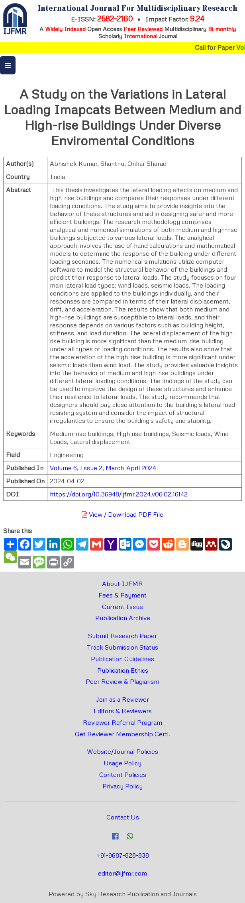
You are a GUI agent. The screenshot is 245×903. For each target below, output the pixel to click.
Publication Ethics (122, 670)
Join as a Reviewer (122, 699)
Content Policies (122, 774)
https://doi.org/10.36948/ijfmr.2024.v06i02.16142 (119, 494)
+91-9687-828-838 (122, 855)
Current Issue (122, 607)
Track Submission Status (122, 647)
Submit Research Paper (122, 636)
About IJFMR (122, 584)
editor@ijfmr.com (122, 873)
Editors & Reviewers (123, 711)
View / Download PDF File (122, 514)
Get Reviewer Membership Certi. (122, 734)
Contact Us (122, 817)
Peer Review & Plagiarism (122, 681)
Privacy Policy (122, 786)
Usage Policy (122, 763)
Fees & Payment (122, 595)
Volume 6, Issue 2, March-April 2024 (103, 468)
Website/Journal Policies (122, 751)
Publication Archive (122, 618)
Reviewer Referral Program (122, 722)
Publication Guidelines (122, 659)
